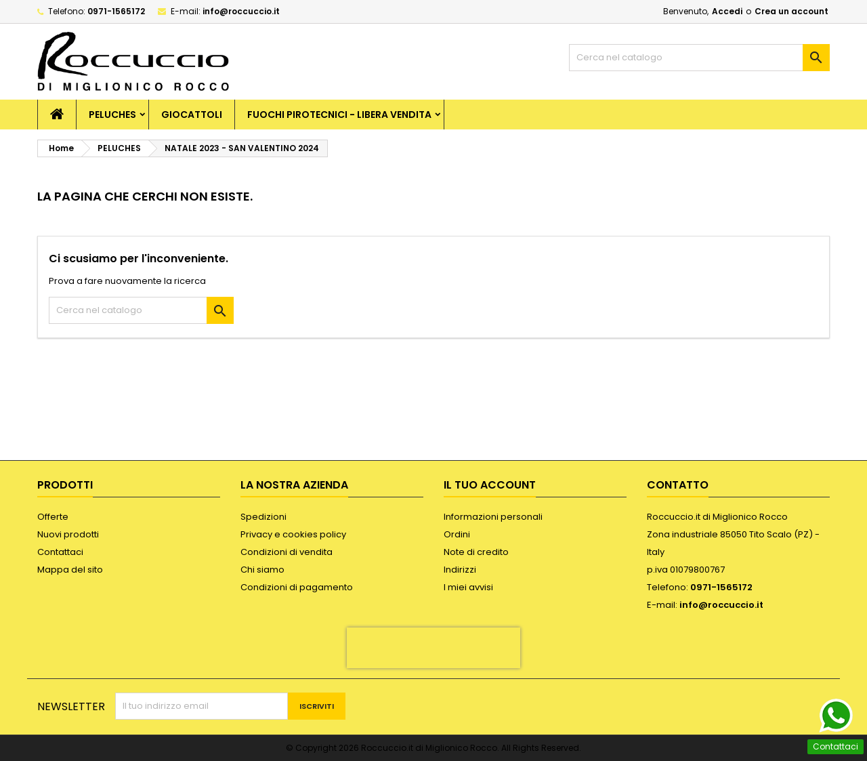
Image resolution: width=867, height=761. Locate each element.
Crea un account (791, 11)
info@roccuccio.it (241, 11)
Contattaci (60, 552)
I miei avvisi (468, 587)
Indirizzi (460, 569)
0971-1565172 (116, 11)
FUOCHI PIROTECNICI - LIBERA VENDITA (339, 114)
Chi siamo (262, 569)
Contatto (678, 485)
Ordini (457, 534)
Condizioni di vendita (286, 552)
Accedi (727, 11)
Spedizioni (263, 516)
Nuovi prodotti (68, 534)
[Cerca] (699, 57)
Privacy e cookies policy (293, 534)
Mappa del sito (70, 569)
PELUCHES (112, 114)
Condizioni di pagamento (296, 587)
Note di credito (476, 552)
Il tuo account (490, 485)
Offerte (52, 516)
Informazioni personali (493, 516)
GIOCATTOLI (191, 114)
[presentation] (433, 648)
